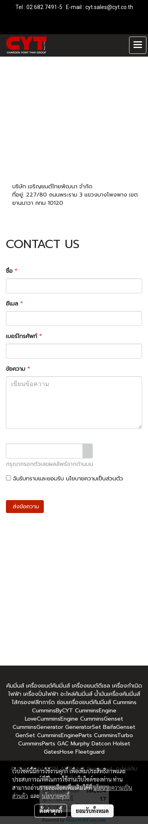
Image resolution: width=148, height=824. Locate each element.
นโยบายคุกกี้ (55, 795)
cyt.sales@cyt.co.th (109, 7)
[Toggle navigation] (137, 45)
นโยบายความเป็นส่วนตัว (94, 479)
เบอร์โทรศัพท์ (24, 336)
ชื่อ (11, 271)
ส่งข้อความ (25, 506)
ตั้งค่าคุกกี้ (50, 810)
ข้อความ (18, 369)
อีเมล (14, 304)
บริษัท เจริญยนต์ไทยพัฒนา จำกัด (52, 186)
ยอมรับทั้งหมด (92, 810)
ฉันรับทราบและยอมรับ (64, 479)
